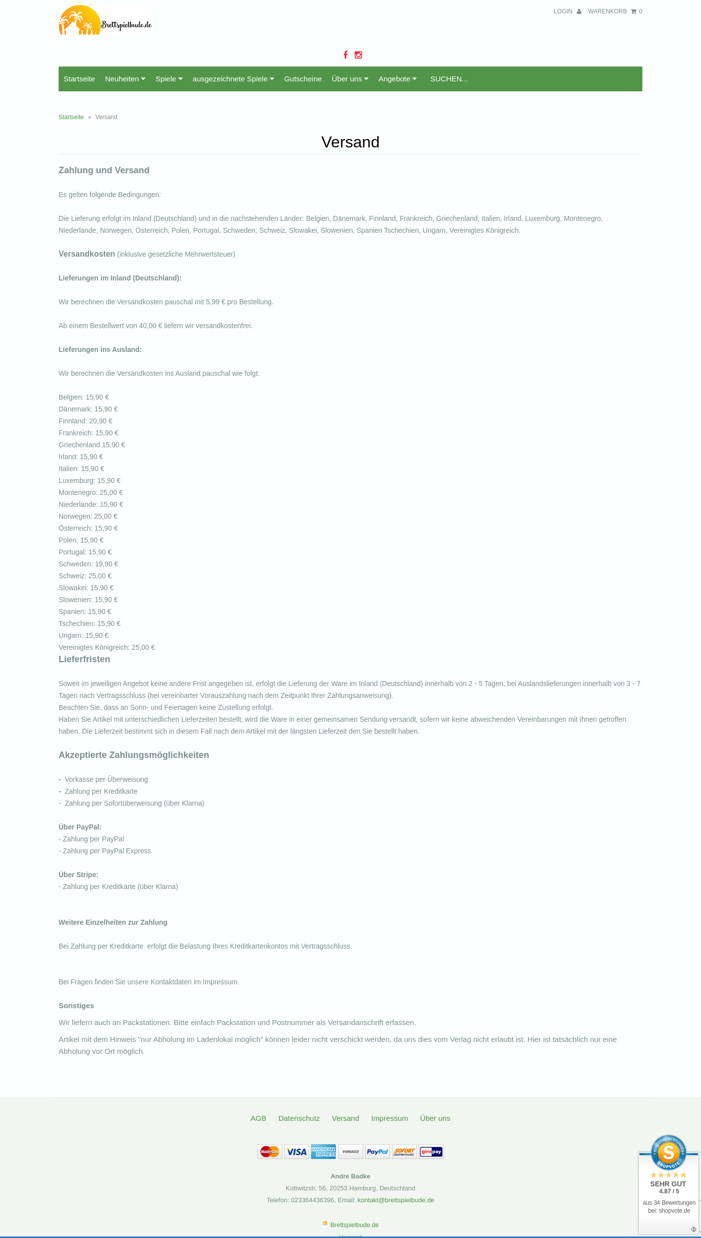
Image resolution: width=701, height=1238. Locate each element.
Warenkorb (615, 11)
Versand (345, 1118)
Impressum (389, 1118)
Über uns (350, 78)
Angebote (398, 78)
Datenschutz (298, 1118)
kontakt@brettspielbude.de (396, 1200)
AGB (259, 1118)
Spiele (169, 78)
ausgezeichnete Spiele (233, 78)
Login (567, 11)
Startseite (79, 78)
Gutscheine (303, 78)
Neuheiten (125, 78)
